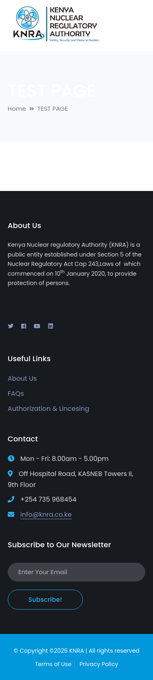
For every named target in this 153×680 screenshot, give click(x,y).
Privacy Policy (99, 664)
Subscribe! (45, 599)
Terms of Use (53, 664)
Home (17, 108)
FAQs (16, 393)
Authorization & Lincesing (48, 408)
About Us (22, 378)
